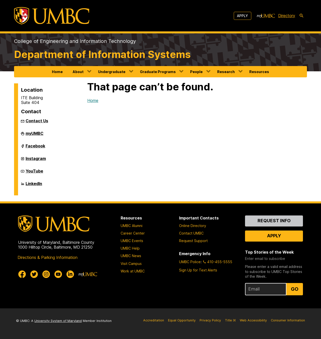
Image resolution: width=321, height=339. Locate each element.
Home (57, 72)
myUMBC (34, 135)
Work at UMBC (133, 271)
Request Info (274, 220)
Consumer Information (288, 320)
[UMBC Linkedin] (70, 274)
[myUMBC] (265, 15)
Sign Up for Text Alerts (198, 270)
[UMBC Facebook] (22, 274)
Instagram (36, 160)
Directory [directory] (286, 15)
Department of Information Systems (102, 54)
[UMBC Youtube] (58, 274)
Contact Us (37, 120)
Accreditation (153, 320)
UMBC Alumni (131, 225)
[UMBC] (51, 15)
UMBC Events (132, 241)
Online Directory (192, 225)
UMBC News (131, 256)
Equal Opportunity (182, 320)
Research (226, 72)
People (196, 72)
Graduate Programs (158, 72)
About (78, 72)
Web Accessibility (253, 320)
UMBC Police (190, 262)
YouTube (34, 173)
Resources (259, 72)
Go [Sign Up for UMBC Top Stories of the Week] (294, 289)
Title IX (230, 320)
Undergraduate (111, 72)
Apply (242, 16)
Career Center (133, 233)
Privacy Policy (210, 320)
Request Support (193, 241)
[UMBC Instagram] (46, 274)
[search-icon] (301, 15)
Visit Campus (131, 263)
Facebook (35, 148)
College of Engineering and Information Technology (75, 41)
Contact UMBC (191, 233)
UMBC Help (130, 248)
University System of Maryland (58, 321)
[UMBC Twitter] (34, 274)
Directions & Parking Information (47, 257)
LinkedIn (34, 186)
